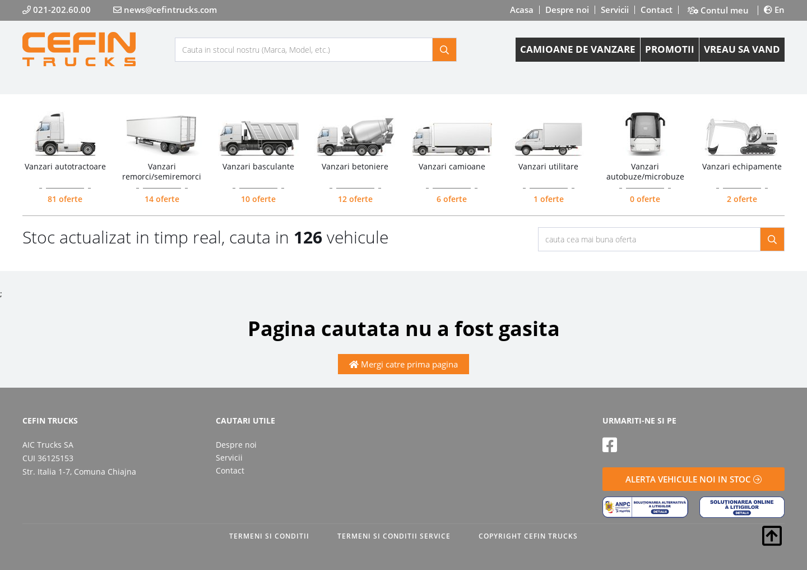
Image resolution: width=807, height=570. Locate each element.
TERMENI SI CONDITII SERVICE (394, 536)
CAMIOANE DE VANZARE (578, 49)
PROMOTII (669, 49)
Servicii (615, 9)
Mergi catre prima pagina (403, 364)
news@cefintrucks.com (165, 9)
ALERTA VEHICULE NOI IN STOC (693, 479)
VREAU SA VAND (742, 49)
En (774, 9)
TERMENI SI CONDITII (269, 536)
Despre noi (567, 9)
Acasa (522, 9)
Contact (656, 9)
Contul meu (718, 10)
